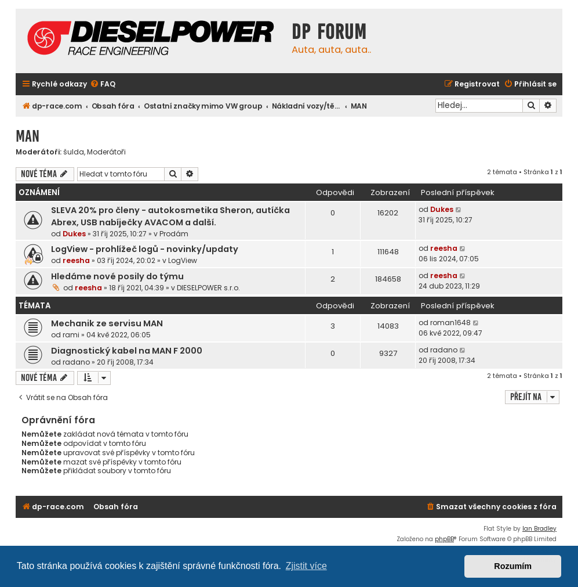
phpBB (444, 539)
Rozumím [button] (513, 566)
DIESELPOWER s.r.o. (208, 288)
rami (71, 335)
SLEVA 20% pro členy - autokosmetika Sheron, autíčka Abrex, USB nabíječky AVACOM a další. (170, 216)
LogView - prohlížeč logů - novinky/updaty (144, 249)
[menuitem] (102, 84)
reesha (76, 260)
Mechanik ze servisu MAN (107, 323)
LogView (182, 260)
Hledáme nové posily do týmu (117, 276)
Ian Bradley (539, 528)
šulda (73, 152)
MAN (27, 136)
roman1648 (450, 322)
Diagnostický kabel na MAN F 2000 (126, 350)
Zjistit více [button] (306, 566)
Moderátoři (106, 152)
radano (76, 362)
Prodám (173, 234)
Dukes (74, 234)
